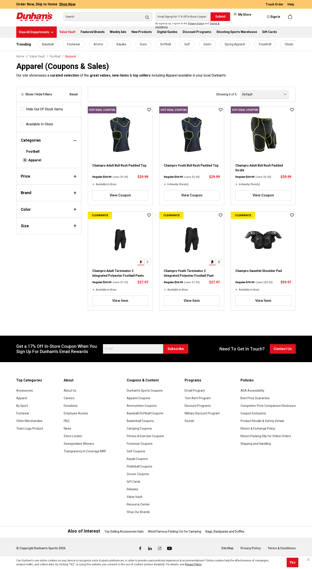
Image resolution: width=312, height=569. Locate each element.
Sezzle (189, 421)
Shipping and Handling (255, 443)
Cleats (289, 44)
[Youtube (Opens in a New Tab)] (169, 548)
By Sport (22, 405)
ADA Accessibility (252, 390)
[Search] (107, 16)
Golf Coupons (136, 451)
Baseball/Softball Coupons (145, 413)
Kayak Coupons (137, 459)
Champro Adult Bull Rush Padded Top (119, 165)
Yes (292, 562)
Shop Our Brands (138, 512)
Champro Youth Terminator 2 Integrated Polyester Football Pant (189, 273)
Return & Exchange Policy (257, 428)
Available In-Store (39, 124)
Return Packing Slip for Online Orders (265, 436)
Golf (187, 44)
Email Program (195, 390)
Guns (143, 44)
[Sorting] (264, 94)
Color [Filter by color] (49, 209)
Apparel (34, 160)
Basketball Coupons (140, 421)
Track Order (275, 4)
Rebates (132, 489)
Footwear (73, 44)
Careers (69, 398)
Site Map (227, 548)
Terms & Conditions (282, 548)
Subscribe (175, 349)
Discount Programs (198, 405)
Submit (220, 16)
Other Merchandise (29, 421)
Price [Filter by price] (49, 176)
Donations (71, 405)
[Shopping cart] (290, 16)
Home (20, 56)
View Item (120, 301)
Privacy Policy (196, 23)
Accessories (24, 390)
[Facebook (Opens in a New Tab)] (140, 548)
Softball (165, 44)
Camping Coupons (139, 428)
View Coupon (120, 195)
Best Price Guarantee (255, 398)
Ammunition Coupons (142, 405)
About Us (70, 390)
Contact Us (283, 349)
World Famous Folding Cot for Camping (174, 531)
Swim (207, 44)
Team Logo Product (29, 428)
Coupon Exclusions (253, 413)
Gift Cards (133, 481)
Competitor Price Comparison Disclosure (268, 405)
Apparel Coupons (138, 398)
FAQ (66, 421)
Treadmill (264, 44)
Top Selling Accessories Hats (124, 531)
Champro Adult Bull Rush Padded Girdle (259, 168)
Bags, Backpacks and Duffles (224, 531)
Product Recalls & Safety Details (262, 421)
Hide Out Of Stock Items (44, 109)
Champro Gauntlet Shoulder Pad (258, 271)
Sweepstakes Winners (79, 443)
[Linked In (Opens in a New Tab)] (150, 548)
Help (291, 4)
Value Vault (134, 497)
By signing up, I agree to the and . (187, 25)
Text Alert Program (198, 398)
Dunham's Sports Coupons (145, 390)
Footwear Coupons (140, 443)
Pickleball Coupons (139, 466)
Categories (49, 140)
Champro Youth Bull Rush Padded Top (191, 165)
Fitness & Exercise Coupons (145, 436)
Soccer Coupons (138, 474)
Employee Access (76, 413)
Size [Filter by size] (49, 226)
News (67, 428)
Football (32, 151)
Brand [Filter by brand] (49, 192)
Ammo (98, 44)
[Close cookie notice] (308, 560)
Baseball (48, 44)
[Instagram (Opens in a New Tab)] (160, 548)
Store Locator (73, 436)
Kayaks (121, 44)
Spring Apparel (235, 44)
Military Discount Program (202, 413)
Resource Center (138, 504)
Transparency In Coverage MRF (85, 451)
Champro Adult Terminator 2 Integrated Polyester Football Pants (118, 273)
